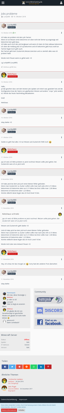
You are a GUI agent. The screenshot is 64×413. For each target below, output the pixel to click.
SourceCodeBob (13, 389)
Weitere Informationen (9, 410)
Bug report (11, 391)
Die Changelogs (13, 383)
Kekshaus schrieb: (10, 214)
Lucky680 (6, 17)
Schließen (21, 410)
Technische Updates (15, 379)
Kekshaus (11, 381)
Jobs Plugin (12, 387)
